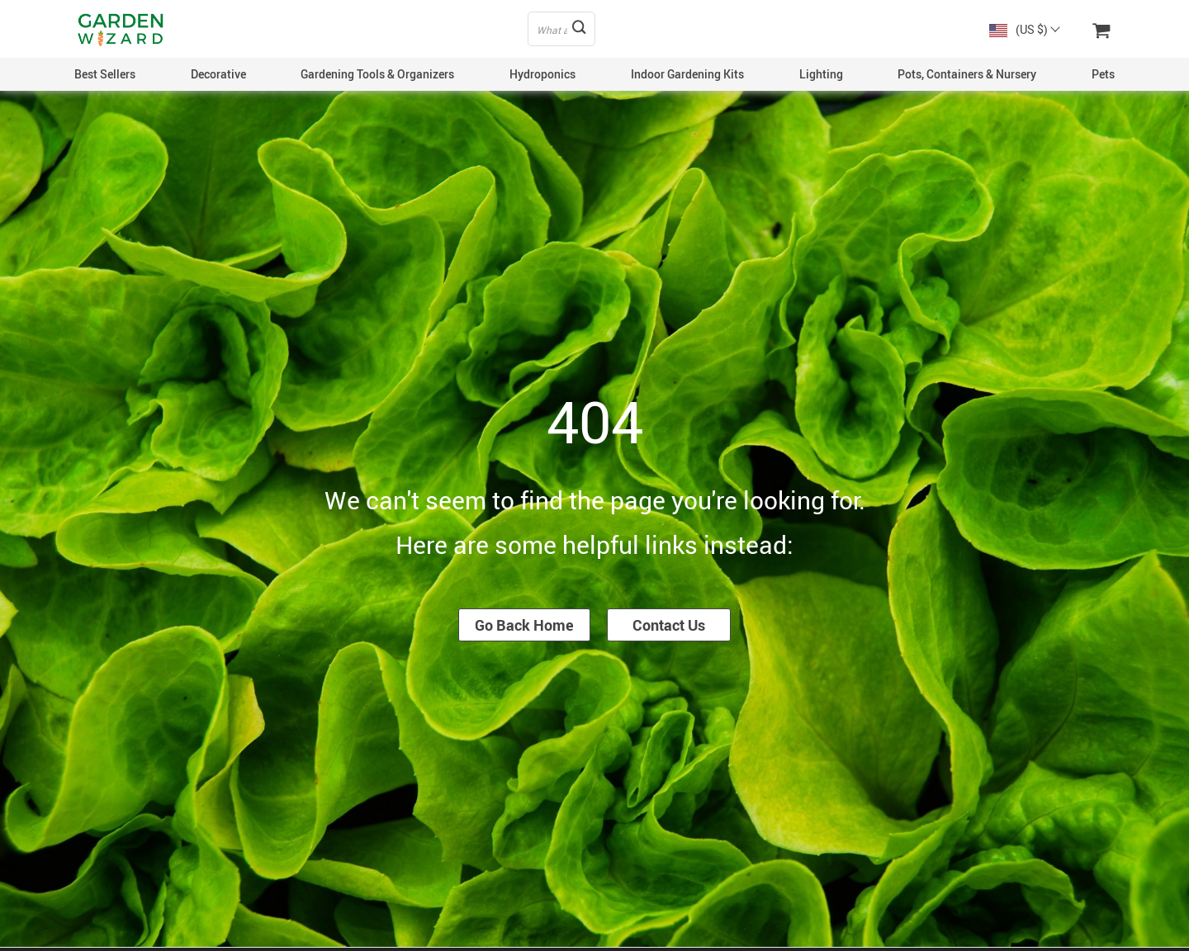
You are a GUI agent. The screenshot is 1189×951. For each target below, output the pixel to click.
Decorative (218, 74)
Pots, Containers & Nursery (967, 74)
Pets (1103, 74)
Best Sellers (104, 74)
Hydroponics (542, 74)
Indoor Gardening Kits (687, 74)
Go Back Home (524, 625)
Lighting (821, 74)
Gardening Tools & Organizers (377, 74)
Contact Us (668, 625)
